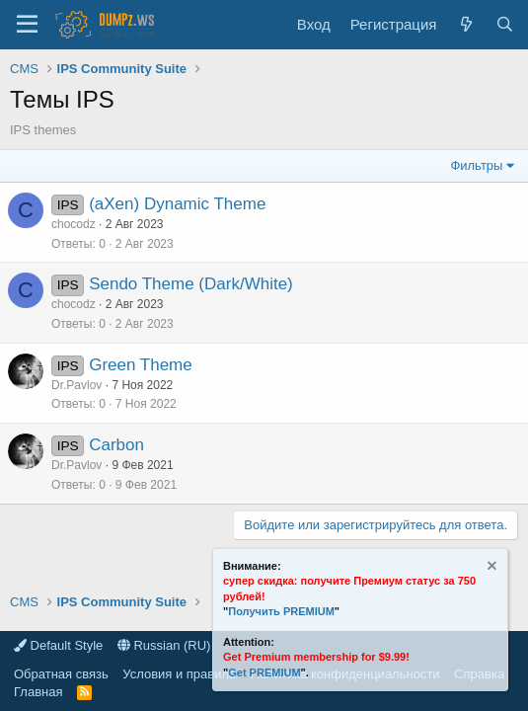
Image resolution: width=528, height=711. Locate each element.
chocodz (73, 224)
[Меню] (27, 24)
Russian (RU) (164, 645)
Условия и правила (179, 674)
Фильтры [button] (476, 165)
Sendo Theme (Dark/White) (191, 284)
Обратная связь (61, 674)
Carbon (116, 444)
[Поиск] (505, 24)
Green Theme (140, 365)
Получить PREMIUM (281, 611)
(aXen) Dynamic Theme (177, 204)
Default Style (58, 645)
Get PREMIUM (264, 672)
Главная (38, 691)
